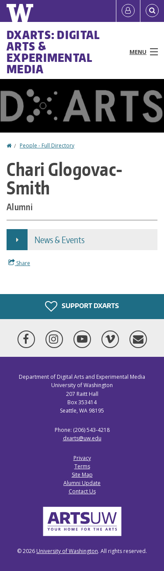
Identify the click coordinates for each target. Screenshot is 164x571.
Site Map (82, 474)
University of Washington (67, 551)
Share (19, 263)
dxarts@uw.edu (82, 438)
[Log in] (128, 11)
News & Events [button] (59, 239)
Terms (82, 466)
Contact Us (82, 491)
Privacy (82, 458)
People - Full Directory (47, 145)
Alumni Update (82, 483)
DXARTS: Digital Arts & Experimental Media (53, 52)
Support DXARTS (82, 306)
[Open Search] (152, 11)
